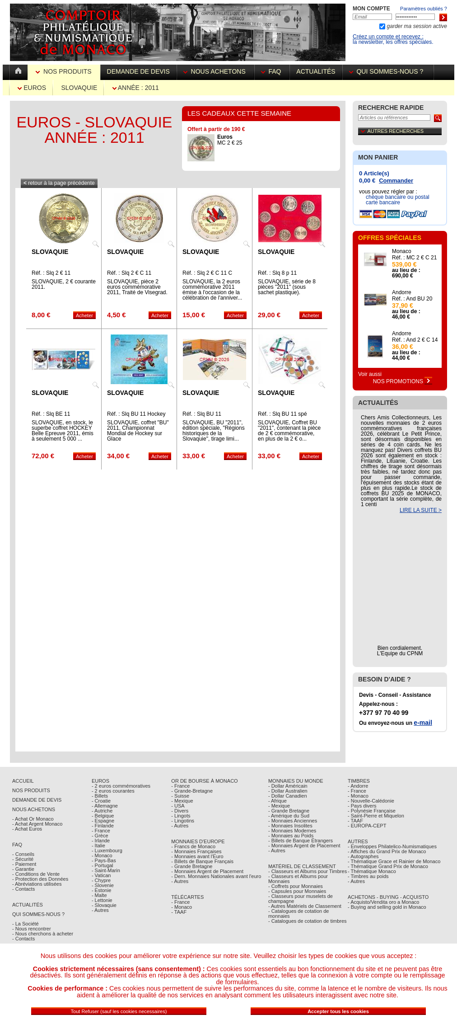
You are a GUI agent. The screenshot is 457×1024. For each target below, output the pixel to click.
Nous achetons (215, 71)
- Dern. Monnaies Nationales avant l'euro (216, 876)
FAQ (272, 71)
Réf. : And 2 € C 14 (415, 340)
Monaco (401, 251)
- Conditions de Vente (36, 874)
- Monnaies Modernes (292, 830)
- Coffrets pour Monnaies (295, 886)
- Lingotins (182, 820)
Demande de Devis (36, 800)
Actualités (315, 71)
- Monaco (102, 855)
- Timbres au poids (368, 876)
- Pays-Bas (104, 860)
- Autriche (102, 810)
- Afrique (277, 800)
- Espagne (103, 820)
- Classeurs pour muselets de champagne (300, 898)
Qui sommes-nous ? (388, 71)
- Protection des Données (40, 879)
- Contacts (23, 889)
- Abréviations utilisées (36, 884)
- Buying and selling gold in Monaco (387, 907)
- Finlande (103, 825)
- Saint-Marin (106, 870)
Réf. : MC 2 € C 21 (414, 257)
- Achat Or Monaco (33, 819)
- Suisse (180, 796)
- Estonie (101, 890)
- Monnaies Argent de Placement (207, 871)
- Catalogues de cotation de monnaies (298, 913)
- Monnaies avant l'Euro (197, 856)
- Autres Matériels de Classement (304, 906)
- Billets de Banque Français (202, 861)
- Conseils (23, 854)
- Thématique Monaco (372, 871)
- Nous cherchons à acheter (42, 933)
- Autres (100, 910)
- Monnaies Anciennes (292, 820)
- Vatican (101, 875)
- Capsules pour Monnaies (297, 891)
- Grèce (100, 835)
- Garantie (23, 869)
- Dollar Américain (288, 786)
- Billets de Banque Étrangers (300, 840)
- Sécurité (22, 859)
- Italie (98, 845)
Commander (396, 180)
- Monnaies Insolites (290, 825)
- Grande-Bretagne (192, 791)
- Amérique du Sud (288, 815)
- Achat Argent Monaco (37, 824)
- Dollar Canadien (287, 796)
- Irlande (101, 840)
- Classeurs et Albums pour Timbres (307, 871)
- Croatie (101, 800)
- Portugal (102, 865)
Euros (32, 87)
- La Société (25, 923)
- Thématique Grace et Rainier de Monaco (394, 861)
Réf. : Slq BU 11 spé (282, 414)
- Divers (179, 810)
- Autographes (363, 856)
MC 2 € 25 (229, 140)
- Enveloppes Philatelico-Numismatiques (392, 846)
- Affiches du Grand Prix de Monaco (387, 851)
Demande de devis (138, 71)
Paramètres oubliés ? (423, 8)
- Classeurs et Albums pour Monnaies (298, 879)
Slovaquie (79, 87)
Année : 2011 (135, 87)
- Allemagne (105, 805)
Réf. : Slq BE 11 (51, 414)
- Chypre (101, 880)
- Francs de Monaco (193, 846)
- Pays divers (362, 805)
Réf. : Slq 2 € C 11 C (207, 273)
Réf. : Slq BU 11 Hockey (136, 414)
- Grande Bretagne (191, 866)
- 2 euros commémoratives (121, 786)
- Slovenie (103, 885)
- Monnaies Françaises (196, 851)
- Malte (99, 895)
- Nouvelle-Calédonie (371, 800)
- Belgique (103, 815)
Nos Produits (64, 71)
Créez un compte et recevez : (388, 36)
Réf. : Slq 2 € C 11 (129, 273)
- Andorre (358, 786)
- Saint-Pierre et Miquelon (376, 815)
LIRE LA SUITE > (421, 510)
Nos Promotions (403, 381)
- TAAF (179, 912)
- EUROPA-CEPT (367, 825)
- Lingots (180, 815)
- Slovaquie (104, 905)
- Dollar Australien (288, 791)
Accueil (23, 781)
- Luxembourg (107, 850)
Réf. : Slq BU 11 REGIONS (201, 417)
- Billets (100, 796)
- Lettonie (102, 900)
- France (101, 830)
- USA (177, 805)
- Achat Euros (27, 828)
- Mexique (182, 800)
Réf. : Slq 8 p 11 (277, 273)
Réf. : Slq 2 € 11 (51, 273)
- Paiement (24, 864)
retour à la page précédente (59, 183)
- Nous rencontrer (31, 928)
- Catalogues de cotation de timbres (307, 921)
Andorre (401, 292)
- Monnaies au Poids (290, 835)
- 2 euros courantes (113, 791)
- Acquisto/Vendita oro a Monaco (383, 902)
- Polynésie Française (372, 810)
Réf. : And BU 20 (412, 299)
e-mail (423, 722)
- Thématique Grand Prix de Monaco (388, 866)
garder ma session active (416, 26)
